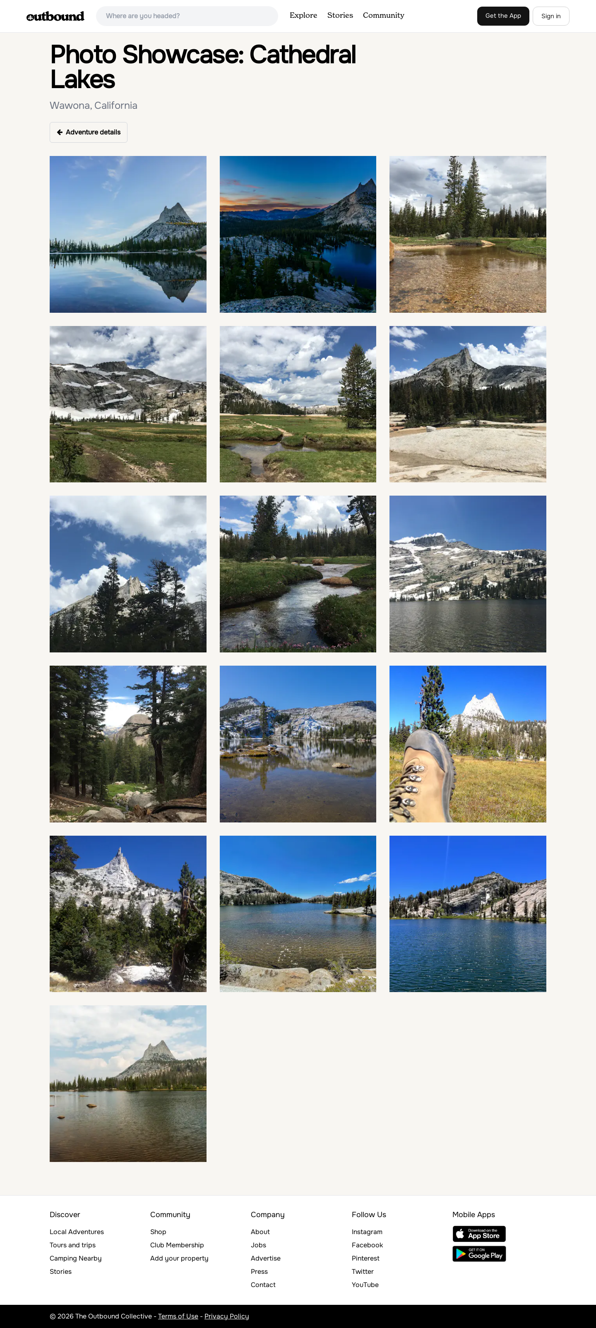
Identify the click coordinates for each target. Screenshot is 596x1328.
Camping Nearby (76, 1258)
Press (259, 1271)
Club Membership (177, 1245)
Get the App (503, 16)
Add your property (179, 1258)
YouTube (365, 1284)
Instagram (367, 1231)
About (260, 1231)
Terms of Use (178, 1316)
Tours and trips (73, 1245)
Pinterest (366, 1258)
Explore (303, 15)
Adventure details (88, 132)
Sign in (551, 16)
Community (383, 15)
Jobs (258, 1245)
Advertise (266, 1258)
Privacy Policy (226, 1316)
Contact (263, 1284)
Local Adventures (77, 1231)
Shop (158, 1231)
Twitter (363, 1271)
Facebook (367, 1245)
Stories (340, 15)
